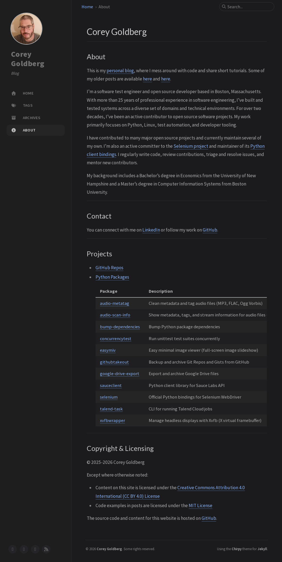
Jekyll (262, 549)
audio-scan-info (115, 315)
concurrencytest (115, 338)
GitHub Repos (109, 268)
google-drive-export (119, 373)
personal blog (120, 71)
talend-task (111, 409)
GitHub (210, 230)
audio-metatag (114, 303)
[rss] (46, 549)
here (147, 79)
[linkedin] (24, 549)
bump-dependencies (120, 326)
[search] (249, 6)
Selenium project (190, 146)
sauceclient (111, 385)
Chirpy (237, 549)
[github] (13, 549)
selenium (109, 397)
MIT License (200, 505)
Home (87, 6)
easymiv (108, 350)
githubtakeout (114, 362)
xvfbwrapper (112, 420)
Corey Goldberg (27, 59)
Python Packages (112, 277)
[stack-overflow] (35, 549)
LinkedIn (151, 230)
